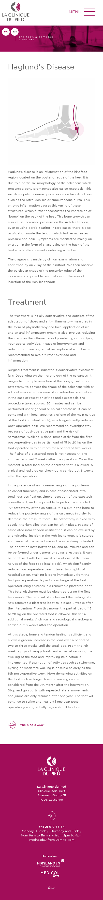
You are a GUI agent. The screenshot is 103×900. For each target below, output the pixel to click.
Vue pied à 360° (26, 725)
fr (6, 32)
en (15, 32)
